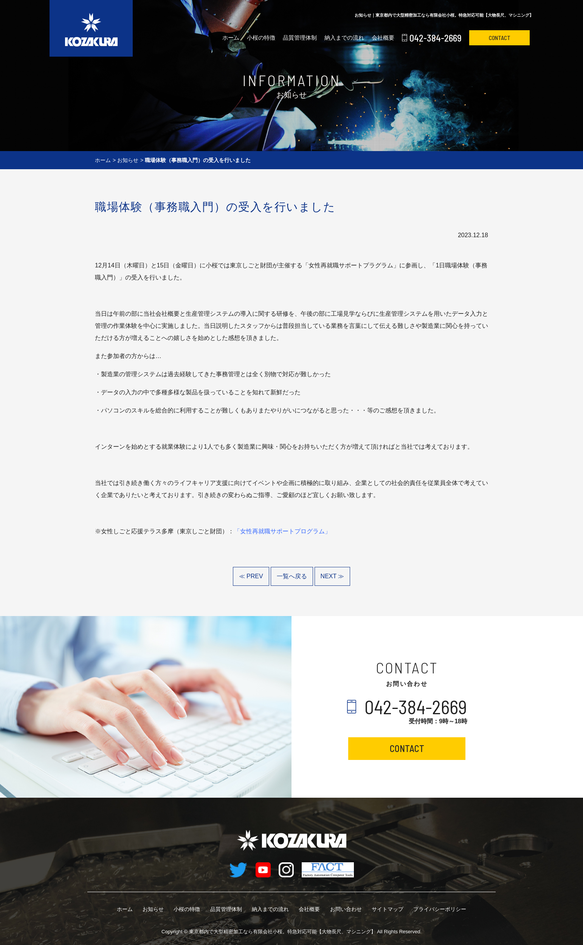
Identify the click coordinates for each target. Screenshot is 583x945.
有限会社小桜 (282, 931)
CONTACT (499, 37)
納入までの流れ (344, 37)
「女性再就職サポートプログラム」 (282, 531)
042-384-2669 (435, 37)
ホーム (230, 37)
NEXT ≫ (332, 576)
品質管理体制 (300, 37)
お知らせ (127, 160)
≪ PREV (251, 576)
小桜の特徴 (261, 37)
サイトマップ (387, 909)
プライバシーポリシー (439, 909)
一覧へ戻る (292, 576)
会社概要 (383, 37)
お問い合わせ (346, 909)
